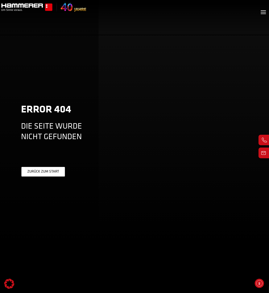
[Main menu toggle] (263, 9)
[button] (9, 284)
